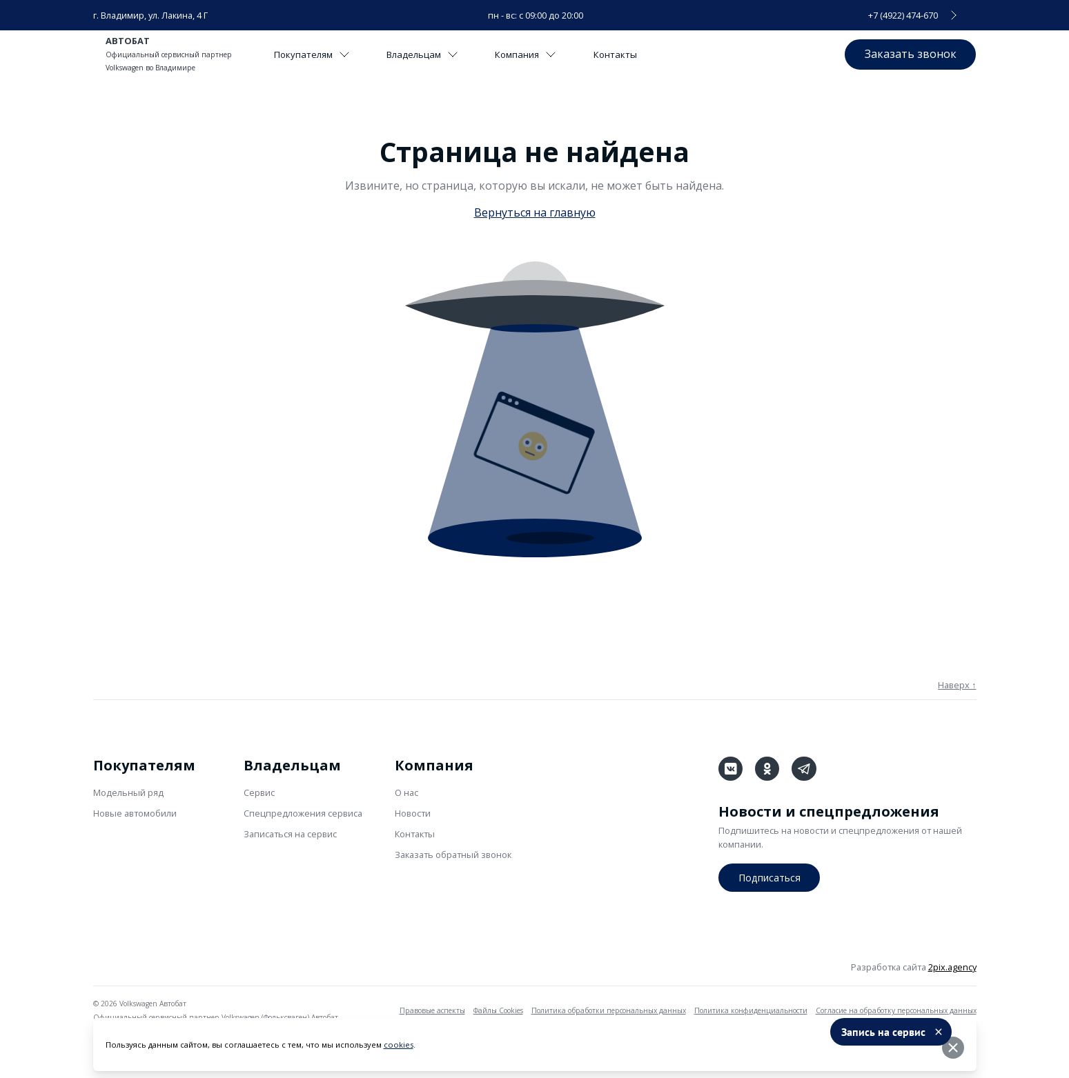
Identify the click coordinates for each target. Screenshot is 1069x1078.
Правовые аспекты (432, 1010)
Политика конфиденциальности (750, 1010)
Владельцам (430, 54)
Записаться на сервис (290, 834)
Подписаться (770, 876)
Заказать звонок (907, 53)
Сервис (259, 792)
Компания (540, 54)
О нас (406, 792)
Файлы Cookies (498, 1010)
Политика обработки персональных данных (608, 1010)
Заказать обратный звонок (453, 854)
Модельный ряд (128, 792)
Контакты (634, 54)
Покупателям (314, 54)
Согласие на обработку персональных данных (896, 1010)
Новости (413, 813)
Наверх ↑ (957, 685)
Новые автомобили (135, 813)
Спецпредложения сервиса (303, 813)
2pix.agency (952, 966)
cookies (398, 1048)
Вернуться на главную (535, 212)
